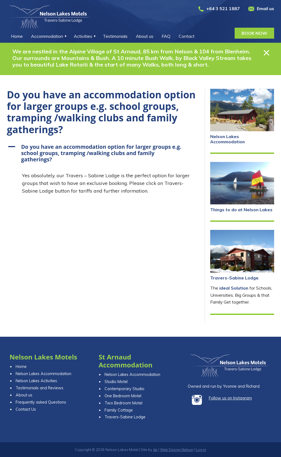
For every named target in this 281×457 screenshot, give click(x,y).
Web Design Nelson (176, 449)
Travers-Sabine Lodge (234, 278)
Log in (201, 449)
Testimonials (115, 36)
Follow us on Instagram (230, 398)
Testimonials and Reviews (39, 387)
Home (17, 36)
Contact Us (26, 409)
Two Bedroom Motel (123, 403)
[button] (103, 153)
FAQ (166, 36)
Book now (254, 33)
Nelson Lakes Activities (36, 380)
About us (144, 36)
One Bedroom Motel (123, 395)
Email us (265, 8)
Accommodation (47, 36)
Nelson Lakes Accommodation (227, 139)
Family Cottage (119, 410)
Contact (187, 36)
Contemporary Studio (124, 388)
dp (155, 449)
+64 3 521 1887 (223, 8)
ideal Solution (233, 288)
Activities (83, 36)
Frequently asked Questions (41, 402)
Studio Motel (116, 381)
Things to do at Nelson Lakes (241, 209)
